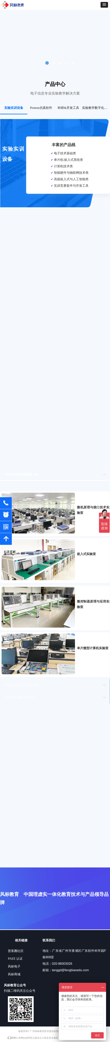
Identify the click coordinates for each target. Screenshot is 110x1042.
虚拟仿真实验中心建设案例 (21, 685)
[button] (104, 5)
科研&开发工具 (68, 107)
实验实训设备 (13, 107)
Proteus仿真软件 (41, 107)
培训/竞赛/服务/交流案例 (20, 697)
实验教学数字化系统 (95, 107)
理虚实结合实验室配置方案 (21, 474)
